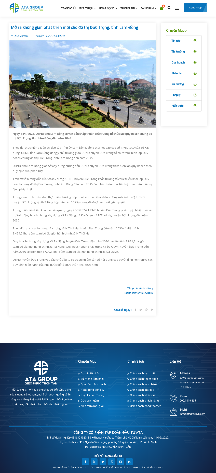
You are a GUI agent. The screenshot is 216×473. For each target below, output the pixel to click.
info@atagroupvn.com (192, 414)
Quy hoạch (183, 62)
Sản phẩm (147, 8)
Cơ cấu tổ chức (90, 373)
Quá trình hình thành (93, 384)
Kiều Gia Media (156, 467)
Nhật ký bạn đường (92, 395)
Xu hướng (183, 84)
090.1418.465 (188, 400)
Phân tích (183, 73)
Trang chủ (68, 8)
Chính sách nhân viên (143, 395)
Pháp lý (183, 95)
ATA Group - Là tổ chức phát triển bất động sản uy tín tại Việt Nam (101, 467)
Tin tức (183, 41)
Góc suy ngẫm (90, 400)
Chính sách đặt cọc (142, 389)
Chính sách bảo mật (142, 373)
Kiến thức (183, 106)
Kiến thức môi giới (92, 406)
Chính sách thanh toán (144, 378)
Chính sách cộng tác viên (145, 406)
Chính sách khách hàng (144, 400)
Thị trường (183, 51)
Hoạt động (106, 8)
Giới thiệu (86, 8)
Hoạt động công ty (92, 389)
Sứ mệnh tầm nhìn (92, 378)
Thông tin (127, 8)
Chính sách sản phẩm (143, 384)
